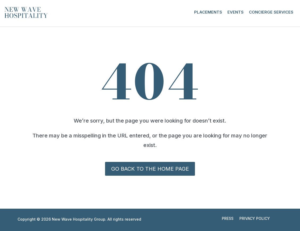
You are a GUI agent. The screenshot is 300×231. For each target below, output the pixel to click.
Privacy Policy (254, 219)
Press (228, 219)
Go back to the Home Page (150, 169)
